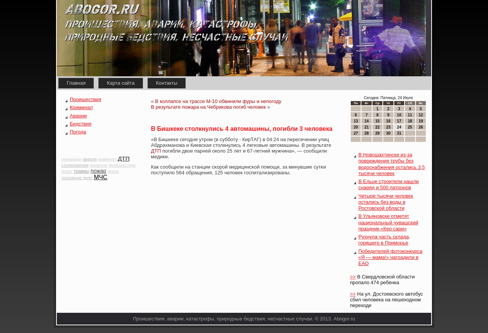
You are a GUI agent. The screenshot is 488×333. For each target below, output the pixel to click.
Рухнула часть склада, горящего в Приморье (384, 240)
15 (377, 121)
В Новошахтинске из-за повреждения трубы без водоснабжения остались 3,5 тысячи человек (391, 164)
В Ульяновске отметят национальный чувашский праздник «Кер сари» (388, 222)
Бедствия (81, 124)
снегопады (71, 159)
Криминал (81, 107)
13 (356, 121)
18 (410, 121)
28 (366, 133)
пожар (98, 171)
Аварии (78, 116)
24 (399, 127)
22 (377, 127)
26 (421, 127)
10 (399, 115)
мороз (113, 171)
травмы (81, 171)
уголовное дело (77, 177)
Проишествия (85, 99)
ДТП (124, 158)
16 (388, 121)
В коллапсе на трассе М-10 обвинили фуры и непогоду (218, 101)
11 (410, 115)
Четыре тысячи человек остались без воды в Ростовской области (385, 202)
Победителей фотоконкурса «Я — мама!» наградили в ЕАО (390, 257)
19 (421, 121)
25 (410, 127)
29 (377, 133)
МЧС (100, 177)
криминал (107, 159)
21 (366, 127)
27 (356, 133)
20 (356, 127)
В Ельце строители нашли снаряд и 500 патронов (388, 184)
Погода (78, 132)
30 (388, 133)
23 (388, 127)
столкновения (74, 165)
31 (399, 133)
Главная (76, 83)
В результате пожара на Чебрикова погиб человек (208, 107)
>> (353, 277)
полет (66, 171)
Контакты (166, 83)
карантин (98, 165)
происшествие (122, 165)
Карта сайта (120, 83)
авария (90, 159)
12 (421, 115)
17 (399, 121)
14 (366, 121)
